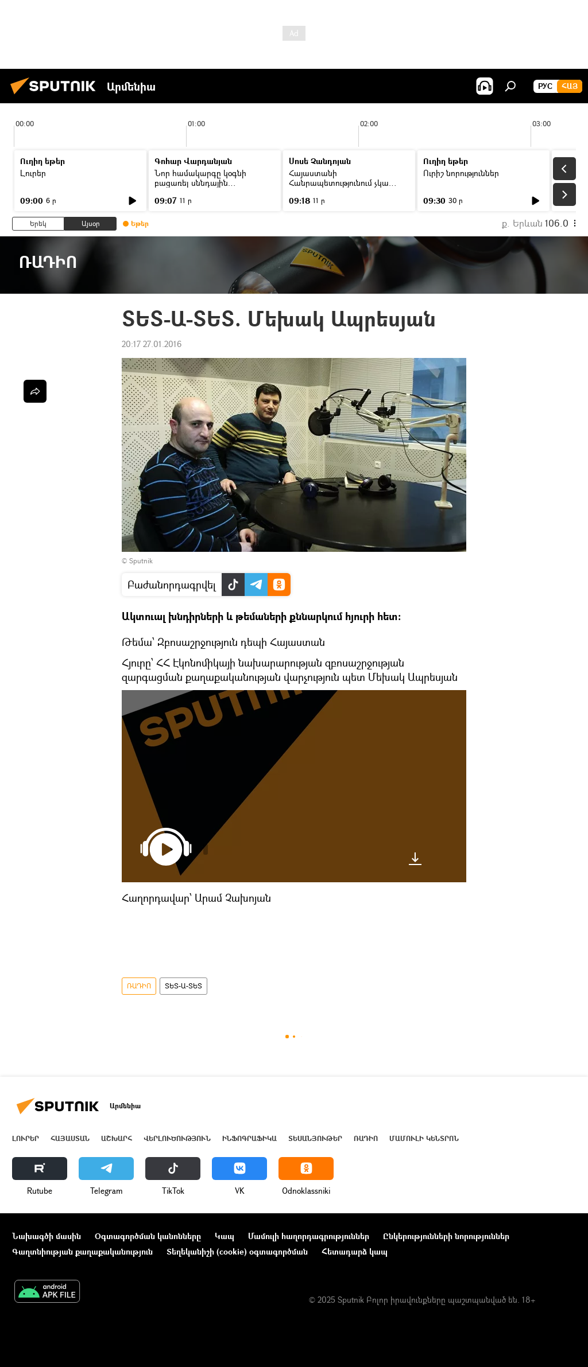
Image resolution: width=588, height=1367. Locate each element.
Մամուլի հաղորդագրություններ (308, 1235)
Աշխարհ (116, 1138)
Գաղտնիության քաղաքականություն (82, 1251)
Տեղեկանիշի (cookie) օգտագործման (237, 1251)
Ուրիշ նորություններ (461, 173)
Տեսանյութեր (315, 1138)
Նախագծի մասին (46, 1235)
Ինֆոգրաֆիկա (249, 1138)
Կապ (224, 1235)
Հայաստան (70, 1138)
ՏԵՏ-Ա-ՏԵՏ (183, 986)
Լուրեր (33, 173)
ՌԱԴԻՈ (139, 986)
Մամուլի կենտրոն (424, 1138)
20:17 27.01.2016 (151, 343)
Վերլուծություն (177, 1138)
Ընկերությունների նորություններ (446, 1235)
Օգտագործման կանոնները (148, 1235)
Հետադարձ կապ (355, 1251)
